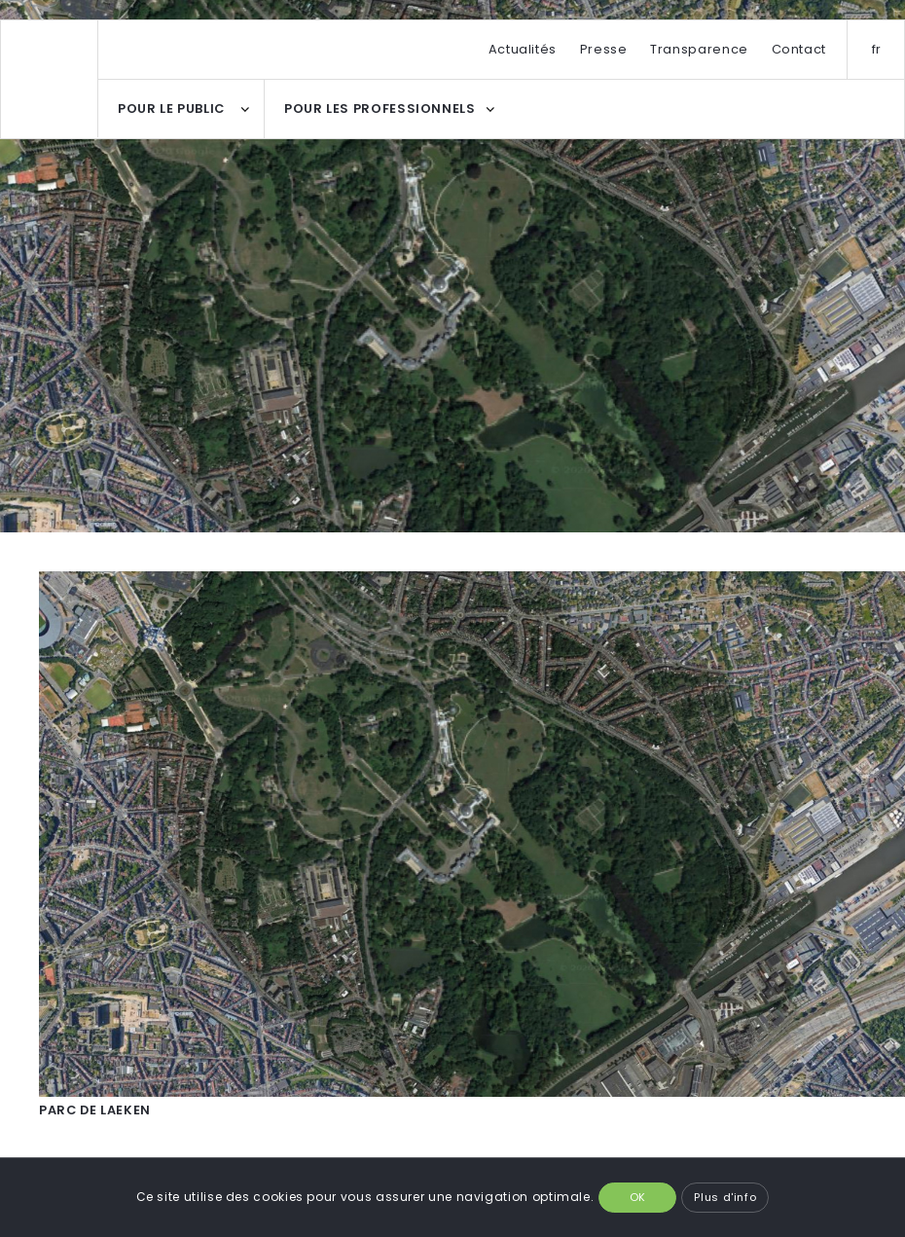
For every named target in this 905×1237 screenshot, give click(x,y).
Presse (604, 49)
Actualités (523, 49)
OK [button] (638, 1197)
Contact (799, 49)
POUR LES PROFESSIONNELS (380, 108)
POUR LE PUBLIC (171, 108)
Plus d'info (725, 1197)
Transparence (699, 49)
